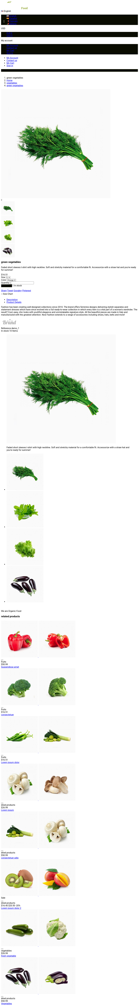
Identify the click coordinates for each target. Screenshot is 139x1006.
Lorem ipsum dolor (10, 762)
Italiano (12, 23)
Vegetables (6, 1003)
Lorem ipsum (7, 810)
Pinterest (26, 290)
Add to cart (6, 286)
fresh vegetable (8, 956)
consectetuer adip (10, 858)
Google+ (18, 290)
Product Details (14, 302)
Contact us (12, 48)
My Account (12, 45)
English (11, 16)
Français (12, 21)
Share (4, 290)
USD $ (9, 35)
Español (12, 18)
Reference (6, 328)
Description (12, 299)
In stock (5, 331)
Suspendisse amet (10, 667)
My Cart (10, 50)
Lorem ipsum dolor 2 (11, 908)
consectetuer (7, 714)
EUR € (9, 33)
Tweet (10, 290)
